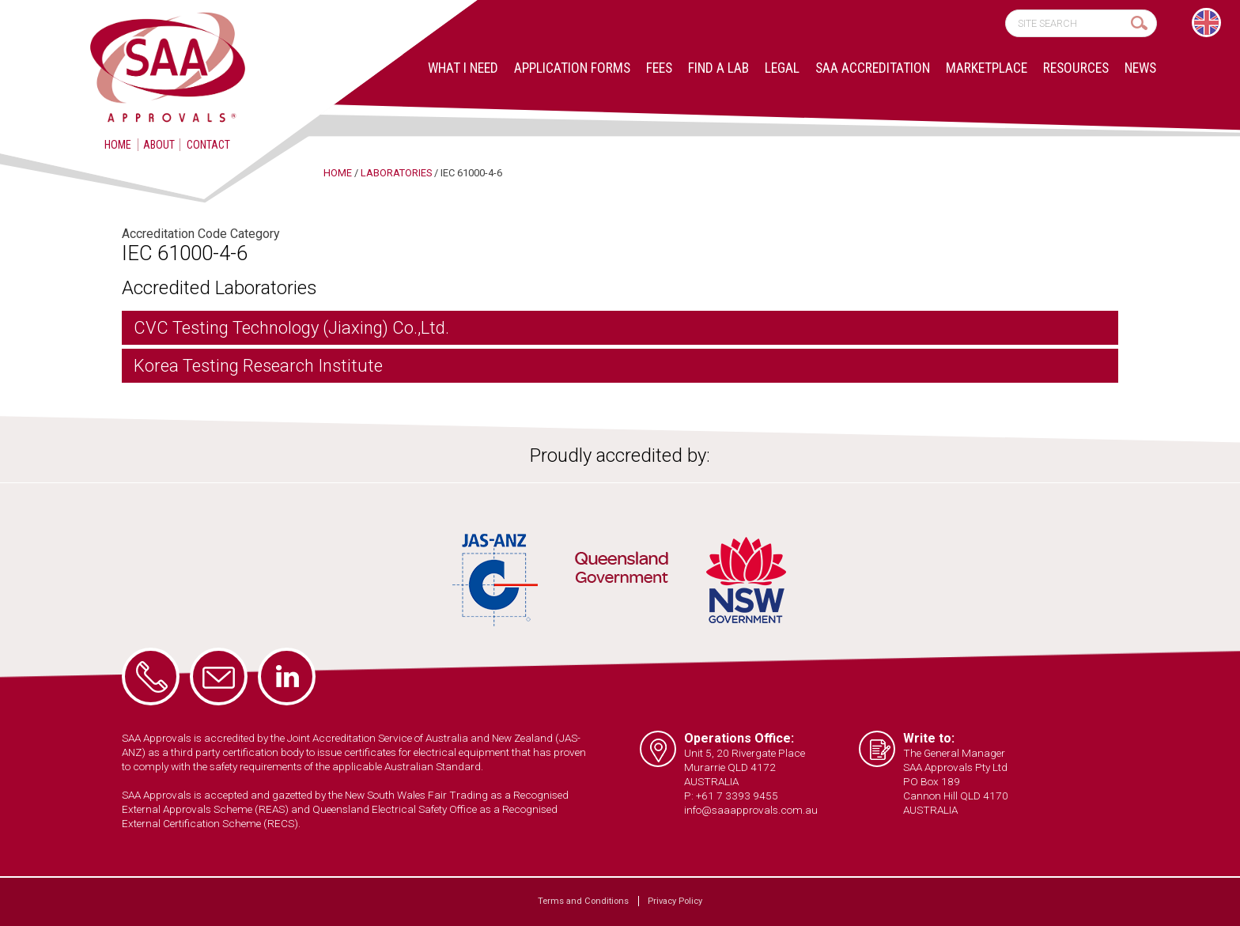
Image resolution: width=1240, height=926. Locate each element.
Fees (659, 68)
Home (117, 144)
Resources (1076, 68)
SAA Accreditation (872, 68)
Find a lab (718, 68)
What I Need (463, 68)
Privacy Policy (675, 901)
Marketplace (986, 68)
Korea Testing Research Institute (258, 366)
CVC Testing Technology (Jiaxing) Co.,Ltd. (291, 328)
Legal (782, 68)
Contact (208, 144)
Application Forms (572, 68)
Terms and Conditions (583, 901)
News (1140, 68)
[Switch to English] (1206, 22)
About (159, 144)
